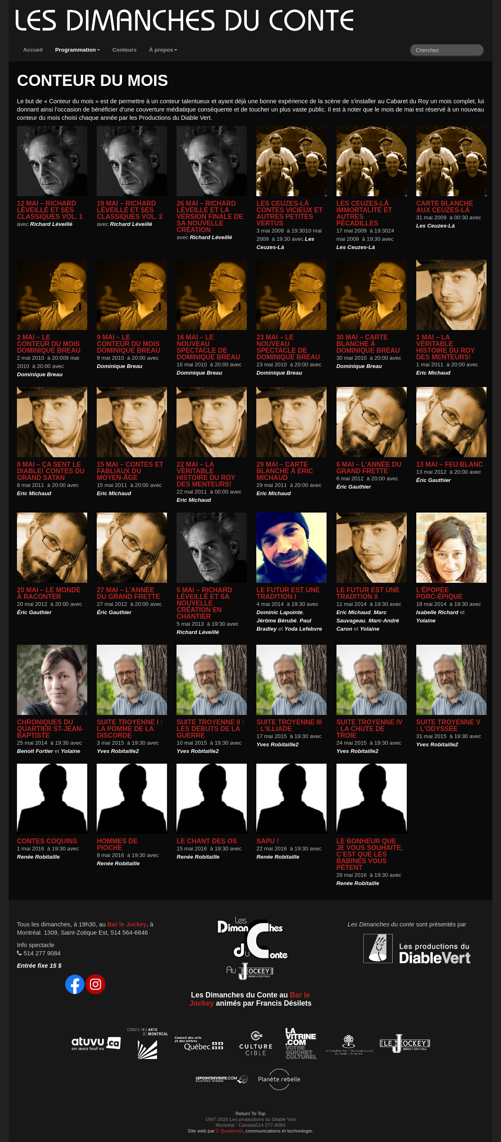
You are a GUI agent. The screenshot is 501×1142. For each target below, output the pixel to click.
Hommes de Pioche (117, 844)
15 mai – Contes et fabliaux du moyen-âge (130, 471)
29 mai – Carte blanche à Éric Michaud (284, 471)
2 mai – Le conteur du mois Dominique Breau (49, 344)
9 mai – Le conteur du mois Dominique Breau (128, 344)
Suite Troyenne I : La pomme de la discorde (129, 729)
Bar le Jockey (127, 924)
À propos (163, 50)
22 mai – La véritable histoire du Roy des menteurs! (206, 474)
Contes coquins (47, 841)
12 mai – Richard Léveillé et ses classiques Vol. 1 (50, 210)
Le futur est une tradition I (288, 593)
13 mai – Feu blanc (449, 464)
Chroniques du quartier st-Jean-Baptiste (50, 729)
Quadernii (229, 1130)
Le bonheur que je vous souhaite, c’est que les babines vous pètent (369, 854)
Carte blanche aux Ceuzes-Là (444, 207)
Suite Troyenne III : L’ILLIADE (289, 725)
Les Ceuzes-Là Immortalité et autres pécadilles (364, 213)
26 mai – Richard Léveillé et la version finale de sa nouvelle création (210, 216)
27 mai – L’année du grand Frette (128, 593)
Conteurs (124, 50)
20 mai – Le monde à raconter (49, 593)
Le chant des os (207, 841)
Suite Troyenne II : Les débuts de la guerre (210, 729)
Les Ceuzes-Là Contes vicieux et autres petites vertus (289, 213)
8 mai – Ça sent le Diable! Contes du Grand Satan (51, 471)
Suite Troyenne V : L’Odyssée (448, 725)
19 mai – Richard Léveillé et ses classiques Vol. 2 (129, 210)
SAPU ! (267, 841)
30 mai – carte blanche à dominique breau (368, 344)
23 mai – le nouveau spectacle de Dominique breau (288, 347)
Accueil (33, 50)
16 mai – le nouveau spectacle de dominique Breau (208, 347)
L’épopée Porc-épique (439, 593)
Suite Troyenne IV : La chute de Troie (369, 729)
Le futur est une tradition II (368, 593)
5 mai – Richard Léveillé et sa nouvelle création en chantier (204, 603)
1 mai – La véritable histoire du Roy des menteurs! (445, 347)
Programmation (77, 50)
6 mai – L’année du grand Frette (368, 468)
